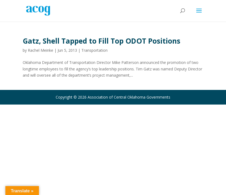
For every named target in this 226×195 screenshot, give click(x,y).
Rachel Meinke (40, 50)
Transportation (94, 50)
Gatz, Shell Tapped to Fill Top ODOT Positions (101, 41)
